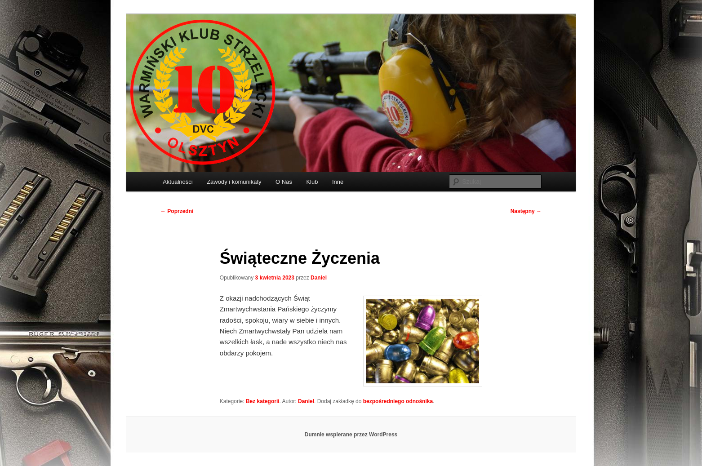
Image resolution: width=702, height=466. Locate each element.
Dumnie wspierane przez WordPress (351, 434)
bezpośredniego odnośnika (398, 401)
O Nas (283, 181)
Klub (312, 181)
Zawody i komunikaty (234, 181)
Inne (337, 181)
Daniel (319, 278)
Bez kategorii (263, 401)
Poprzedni (176, 211)
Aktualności (177, 181)
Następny (526, 211)
